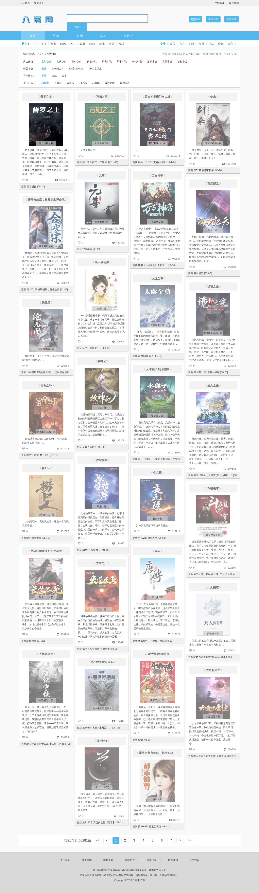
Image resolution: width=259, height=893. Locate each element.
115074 (120, 642)
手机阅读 (219, 3)
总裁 (211, 43)
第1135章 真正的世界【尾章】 (98, 822)
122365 (232, 567)
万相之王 (101, 96)
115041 (232, 650)
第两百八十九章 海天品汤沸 (208, 657)
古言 (182, 43)
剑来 (213, 96)
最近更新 (110, 82)
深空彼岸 (101, 460)
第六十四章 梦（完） (38, 455)
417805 (120, 242)
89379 (176, 820)
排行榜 (128, 35)
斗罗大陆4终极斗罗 (157, 654)
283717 (176, 349)
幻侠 (192, 43)
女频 (80, 35)
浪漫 (221, 43)
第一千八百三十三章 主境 (96, 162)
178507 (176, 452)
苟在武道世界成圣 (101, 662)
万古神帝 (157, 175)
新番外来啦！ (89, 447)
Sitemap (194, 860)
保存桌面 (234, 3)
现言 (172, 43)
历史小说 (107, 61)
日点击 (70, 82)
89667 (121, 816)
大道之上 (101, 563)
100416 (232, 749)
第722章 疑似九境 (147, 537)
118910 (65, 634)
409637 (176, 258)
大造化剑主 (213, 670)
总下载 (83, 82)
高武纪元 (213, 183)
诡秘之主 (213, 286)
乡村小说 (182, 61)
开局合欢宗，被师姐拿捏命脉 (46, 199)
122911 (176, 531)
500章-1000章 (76, 68)
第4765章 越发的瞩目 (149, 826)
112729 (176, 733)
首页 (33, 35)
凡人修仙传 (102, 262)
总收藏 (96, 82)
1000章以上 (95, 68)
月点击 (58, 82)
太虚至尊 (157, 278)
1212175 (175, 155)
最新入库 (125, 82)
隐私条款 (108, 860)
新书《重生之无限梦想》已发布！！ (213, 475)
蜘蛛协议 (130, 860)
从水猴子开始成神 (157, 369)
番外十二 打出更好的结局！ (153, 162)
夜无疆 (157, 472)
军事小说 (122, 61)
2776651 (64, 180)
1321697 (119, 155)
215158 (120, 440)
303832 (65, 283)
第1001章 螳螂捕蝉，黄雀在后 (43, 289)
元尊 (102, 175)
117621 (176, 634)
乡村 (121, 43)
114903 (65, 737)
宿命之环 (46, 385)
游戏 (102, 43)
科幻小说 (137, 61)
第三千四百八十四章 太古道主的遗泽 (46, 743)
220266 (65, 365)
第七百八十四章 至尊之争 (96, 648)
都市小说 (76, 61)
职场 (63, 43)
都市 (53, 43)
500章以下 (57, 68)
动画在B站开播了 (91, 550)
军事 (82, 43)
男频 (56, 35)
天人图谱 (213, 587)
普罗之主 (46, 96)
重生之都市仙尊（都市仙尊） (157, 752)
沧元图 (46, 302)
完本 (103, 35)
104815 (120, 721)
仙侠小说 (61, 61)
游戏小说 (152, 61)
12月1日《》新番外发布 (207, 372)
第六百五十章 (34, 537)
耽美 (231, 43)
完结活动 (31, 640)
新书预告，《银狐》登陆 (151, 640)
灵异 (111, 43)
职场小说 (92, 61)
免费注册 (39, 3)
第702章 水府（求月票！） (96, 727)
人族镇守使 (46, 654)
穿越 (201, 43)
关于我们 (65, 860)
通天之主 (213, 385)
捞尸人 (46, 468)
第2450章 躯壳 (146, 356)
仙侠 (43, 43)
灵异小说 (167, 61)
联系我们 (173, 860)
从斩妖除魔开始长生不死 (46, 551)
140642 (232, 468)
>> (189, 840)
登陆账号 (25, 3)
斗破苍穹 (213, 488)
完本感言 (31, 186)
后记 (140, 739)
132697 (65, 531)
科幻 (92, 43)
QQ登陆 (195, 19)
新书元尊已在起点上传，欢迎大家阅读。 (215, 574)
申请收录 (151, 860)
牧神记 (102, 361)
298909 (120, 341)
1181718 (231, 164)
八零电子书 (37, 18)
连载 (54, 75)
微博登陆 (213, 19)
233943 (232, 365)
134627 (120, 543)
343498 (232, 266)
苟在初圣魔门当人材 (157, 96)
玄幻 (34, 43)
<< (98, 840)
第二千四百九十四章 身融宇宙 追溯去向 (215, 755)
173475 (65, 448)
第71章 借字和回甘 (204, 170)
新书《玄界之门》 (92, 348)
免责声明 (87, 860)
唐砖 (157, 551)
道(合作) (102, 740)
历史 (72, 43)
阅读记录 (231, 19)
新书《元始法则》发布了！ (152, 265)
